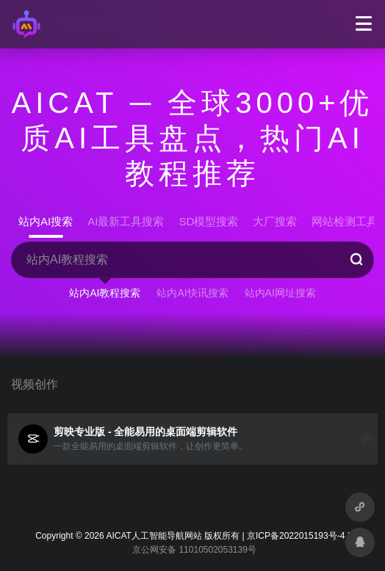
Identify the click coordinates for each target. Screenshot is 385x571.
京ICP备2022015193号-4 (296, 536)
